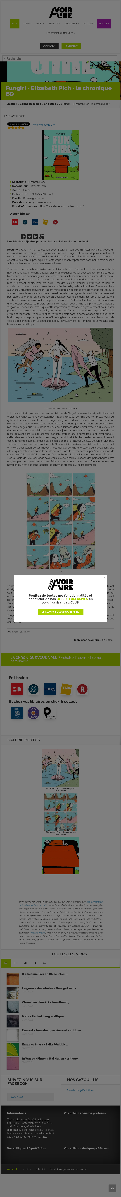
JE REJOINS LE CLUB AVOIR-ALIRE (60, 612)
